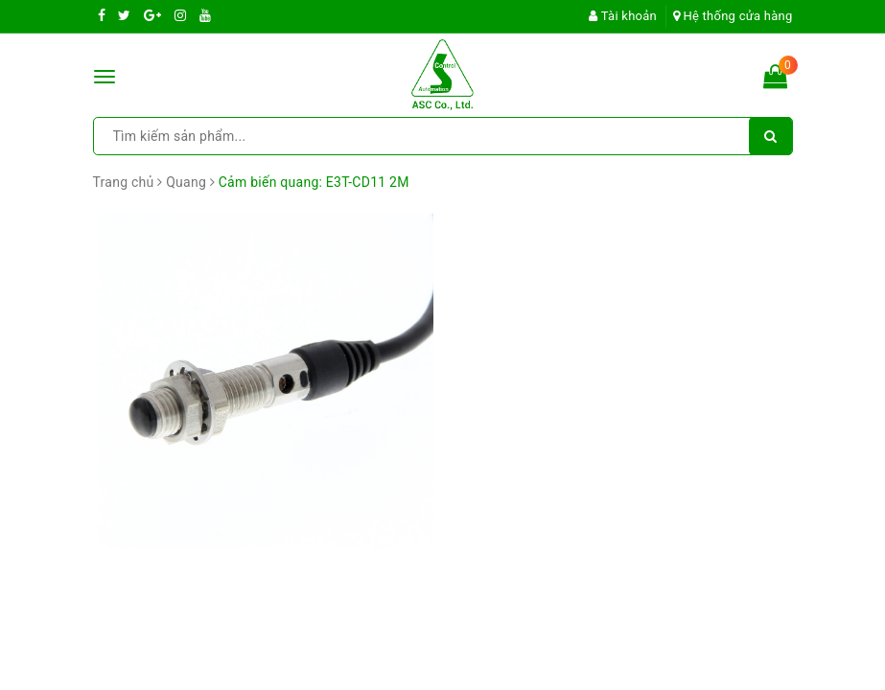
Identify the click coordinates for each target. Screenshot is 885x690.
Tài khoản (623, 16)
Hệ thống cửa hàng (733, 16)
